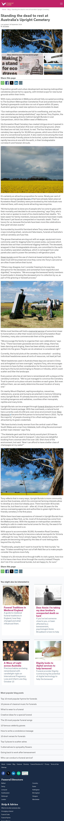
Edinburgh (4, 796)
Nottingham (36, 789)
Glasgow (35, 796)
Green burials (7, 257)
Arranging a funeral (7, 811)
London (3, 799)
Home (4, 9)
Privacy (47, 764)
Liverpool (4, 789)
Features (19, 764)
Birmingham (36, 793)
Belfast (3, 783)
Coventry (35, 783)
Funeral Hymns (5, 817)
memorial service (36, 331)
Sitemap (3, 767)
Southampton (5, 793)
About (3, 764)
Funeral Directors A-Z (36, 764)
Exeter (34, 786)
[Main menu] (61, 4)
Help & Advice (9, 804)
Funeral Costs (5, 814)
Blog (9, 9)
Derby (3, 786)
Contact (9, 764)
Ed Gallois (6, 26)
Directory (26, 764)
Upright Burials (23, 199)
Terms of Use (55, 764)
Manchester (35, 799)
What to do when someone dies (10, 808)
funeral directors (45, 406)
